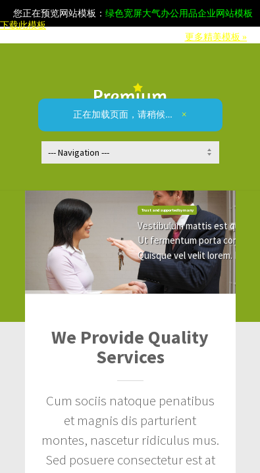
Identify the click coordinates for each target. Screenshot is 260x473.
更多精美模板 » (216, 37)
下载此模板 (23, 25)
